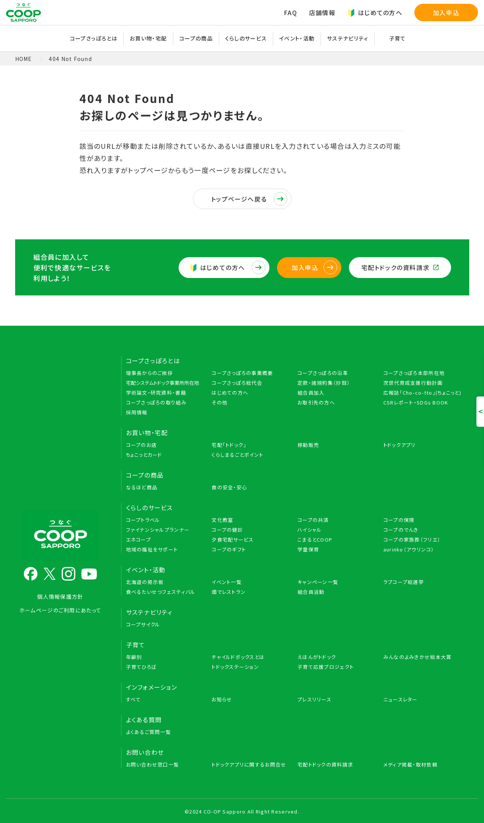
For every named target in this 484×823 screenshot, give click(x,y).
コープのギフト (229, 549)
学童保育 (308, 549)
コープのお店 (141, 444)
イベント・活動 (296, 38)
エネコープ (138, 539)
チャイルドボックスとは (238, 657)
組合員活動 (310, 591)
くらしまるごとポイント (237, 454)
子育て (397, 38)
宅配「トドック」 (229, 444)
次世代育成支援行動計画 (413, 382)
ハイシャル (309, 529)
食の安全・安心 (229, 487)
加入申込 (446, 12)
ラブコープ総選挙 (403, 582)
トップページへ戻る (249, 199)
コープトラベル (143, 519)
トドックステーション (235, 666)
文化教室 (222, 519)
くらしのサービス (246, 38)
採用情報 (137, 412)
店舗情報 (322, 12)
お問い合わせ (145, 752)
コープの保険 (399, 519)
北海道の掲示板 (145, 582)
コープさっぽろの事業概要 (242, 372)
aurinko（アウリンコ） (408, 549)
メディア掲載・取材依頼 (410, 764)
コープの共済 (313, 519)
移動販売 (308, 444)
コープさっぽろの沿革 (322, 372)
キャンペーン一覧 (317, 582)
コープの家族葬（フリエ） (411, 539)
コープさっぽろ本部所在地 (414, 372)
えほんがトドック (316, 657)
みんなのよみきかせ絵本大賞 (417, 657)
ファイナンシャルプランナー (158, 529)
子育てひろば (141, 666)
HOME (23, 58)
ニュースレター (400, 699)
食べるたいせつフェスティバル (161, 591)
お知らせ (222, 699)
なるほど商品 (142, 487)
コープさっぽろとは (94, 38)
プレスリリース (314, 699)
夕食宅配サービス (233, 539)
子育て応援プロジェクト (325, 666)
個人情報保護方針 (60, 596)
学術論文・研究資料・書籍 (156, 392)
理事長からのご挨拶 (149, 372)
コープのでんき (401, 529)
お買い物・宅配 (148, 38)
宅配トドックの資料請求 (400, 267)
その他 (219, 402)
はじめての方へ (374, 12)
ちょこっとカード (144, 454)
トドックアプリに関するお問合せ (249, 764)
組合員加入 (310, 392)
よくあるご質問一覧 (148, 732)
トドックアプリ (399, 444)
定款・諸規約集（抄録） (323, 382)
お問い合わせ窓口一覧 (152, 764)
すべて (133, 699)
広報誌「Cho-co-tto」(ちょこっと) (422, 392)
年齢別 (134, 657)
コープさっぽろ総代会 (237, 382)
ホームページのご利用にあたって (60, 610)
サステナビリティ (347, 38)
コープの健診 (227, 529)
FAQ (290, 12)
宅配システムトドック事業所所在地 (162, 382)
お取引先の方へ (316, 402)
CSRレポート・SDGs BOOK (415, 402)
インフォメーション (151, 687)
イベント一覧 (227, 582)
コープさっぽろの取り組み (156, 402)
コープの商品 (196, 38)
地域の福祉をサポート (152, 549)
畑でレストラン (229, 591)
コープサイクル (143, 624)
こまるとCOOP (314, 539)
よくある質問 (144, 719)
